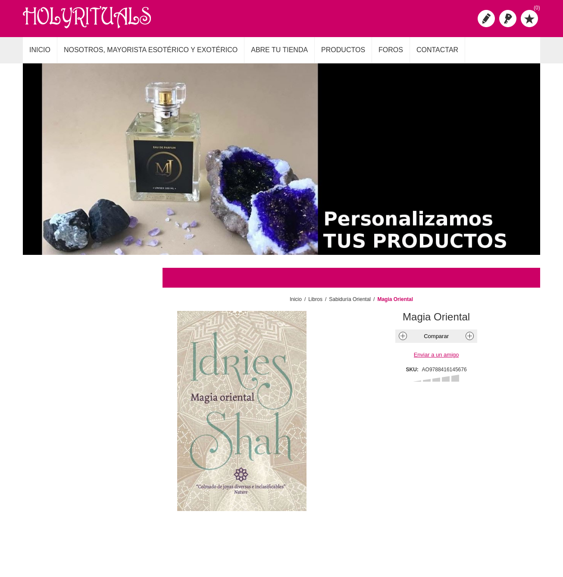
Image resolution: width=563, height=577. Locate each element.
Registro (486, 18)
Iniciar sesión (507, 18)
